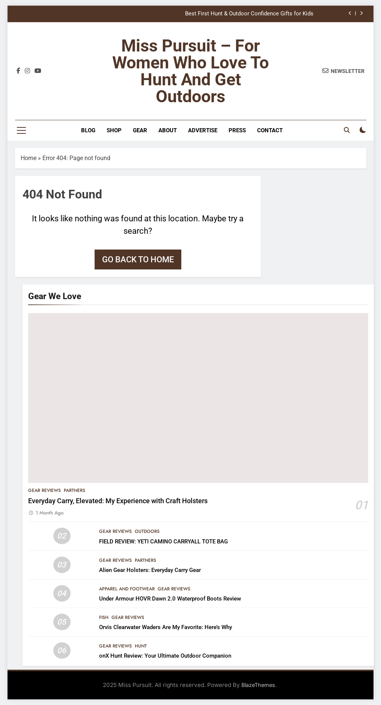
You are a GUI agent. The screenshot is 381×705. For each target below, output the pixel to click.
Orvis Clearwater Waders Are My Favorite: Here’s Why (165, 627)
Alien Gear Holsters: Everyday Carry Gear (150, 570)
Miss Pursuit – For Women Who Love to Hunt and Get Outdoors (190, 71)
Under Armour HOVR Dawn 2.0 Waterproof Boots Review (170, 598)
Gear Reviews (44, 490)
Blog (88, 130)
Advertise (202, 130)
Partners (74, 490)
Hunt (141, 646)
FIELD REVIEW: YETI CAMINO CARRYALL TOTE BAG (163, 541)
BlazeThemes (258, 685)
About (167, 130)
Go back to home (138, 259)
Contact (270, 130)
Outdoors (147, 531)
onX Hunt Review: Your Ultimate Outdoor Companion (165, 655)
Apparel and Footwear (127, 588)
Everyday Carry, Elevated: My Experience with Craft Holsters (118, 501)
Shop (114, 130)
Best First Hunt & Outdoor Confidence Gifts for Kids (249, 14)
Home (28, 158)
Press (237, 130)
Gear (140, 130)
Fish (103, 617)
